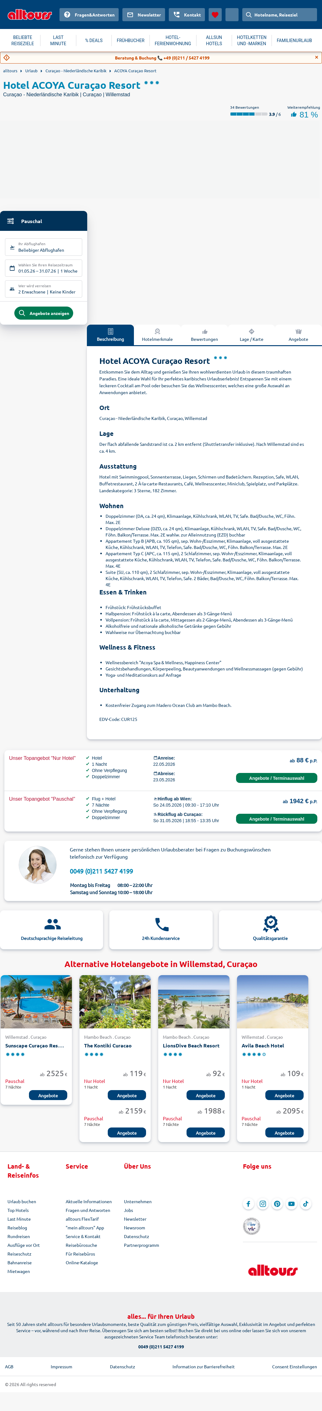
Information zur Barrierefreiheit (204, 1362)
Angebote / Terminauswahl (276, 782)
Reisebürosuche (81, 1249)
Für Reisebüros (80, 1258)
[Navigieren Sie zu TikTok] (305, 1208)
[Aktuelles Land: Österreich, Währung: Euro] (232, 14)
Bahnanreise (19, 1267)
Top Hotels (18, 1214)
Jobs (128, 1214)
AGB (9, 1362)
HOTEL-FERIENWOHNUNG (173, 40)
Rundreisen (18, 1240)
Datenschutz (136, 1240)
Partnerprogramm (141, 1249)
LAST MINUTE (58, 40)
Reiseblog (17, 1232)
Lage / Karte (251, 339)
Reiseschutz (19, 1258)
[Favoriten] (215, 14)
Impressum (61, 1362)
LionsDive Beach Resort (191, 1050)
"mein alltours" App (85, 1232)
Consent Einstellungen (294, 1362)
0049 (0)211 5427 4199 (101, 875)
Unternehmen (138, 1205)
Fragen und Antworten (88, 1214)
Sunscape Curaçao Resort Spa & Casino (51, 1050)
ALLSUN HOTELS (214, 40)
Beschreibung (110, 339)
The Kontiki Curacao (108, 1050)
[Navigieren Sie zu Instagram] (262, 1208)
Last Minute (19, 1223)
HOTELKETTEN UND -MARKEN (252, 40)
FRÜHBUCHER (130, 40)
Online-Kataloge (82, 1267)
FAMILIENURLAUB (294, 40)
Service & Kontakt (83, 1240)
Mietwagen (18, 1275)
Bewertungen (204, 339)
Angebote (48, 1100)
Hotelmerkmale (157, 339)
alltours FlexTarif (82, 1223)
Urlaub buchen (21, 1205)
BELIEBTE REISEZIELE (23, 40)
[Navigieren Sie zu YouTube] (291, 1208)
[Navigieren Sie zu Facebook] (248, 1208)
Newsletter (135, 1223)
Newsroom (134, 1232)
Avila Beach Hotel (263, 1050)
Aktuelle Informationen (89, 1205)
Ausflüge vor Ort (23, 1249)
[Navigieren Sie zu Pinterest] (277, 1208)
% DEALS (93, 40)
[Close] (316, 57)
